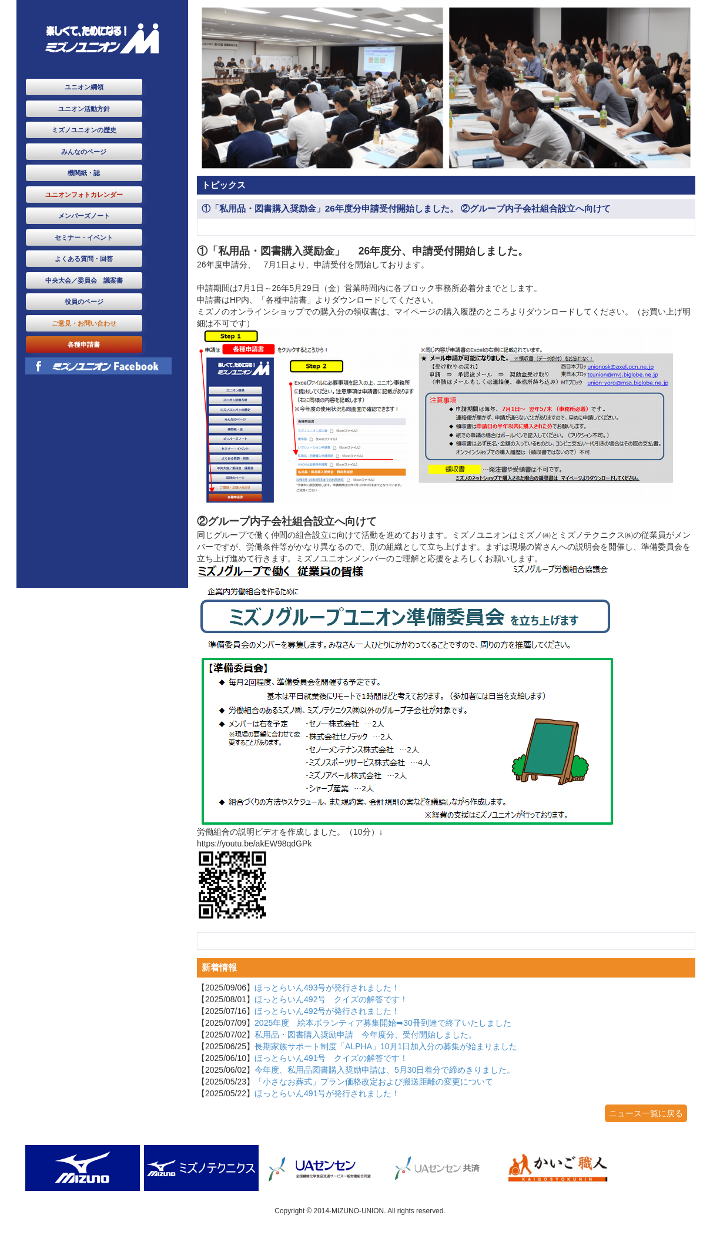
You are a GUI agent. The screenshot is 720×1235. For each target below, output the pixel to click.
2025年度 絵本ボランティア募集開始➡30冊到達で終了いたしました (382, 1023)
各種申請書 (84, 344)
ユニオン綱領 (84, 87)
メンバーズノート (84, 215)
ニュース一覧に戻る (646, 1113)
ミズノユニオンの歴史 (84, 129)
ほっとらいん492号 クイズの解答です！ (331, 999)
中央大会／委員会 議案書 (84, 280)
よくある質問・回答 (84, 258)
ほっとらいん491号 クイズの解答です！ (331, 1058)
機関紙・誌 (84, 172)
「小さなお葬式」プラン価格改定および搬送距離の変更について (373, 1081)
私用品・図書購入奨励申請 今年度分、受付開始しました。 (365, 1034)
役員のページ (84, 301)
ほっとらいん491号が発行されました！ (327, 1093)
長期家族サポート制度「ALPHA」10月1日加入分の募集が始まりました (385, 1046)
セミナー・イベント (84, 237)
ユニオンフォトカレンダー (84, 194)
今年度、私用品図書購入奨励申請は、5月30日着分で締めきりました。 (384, 1070)
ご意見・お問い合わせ (84, 323)
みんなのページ (83, 151)
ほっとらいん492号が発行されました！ (327, 1011)
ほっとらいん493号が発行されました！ (327, 987)
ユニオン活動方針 (84, 108)
